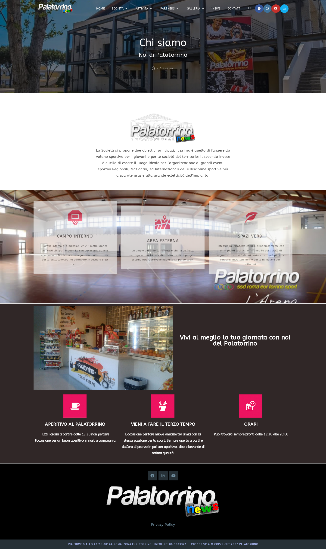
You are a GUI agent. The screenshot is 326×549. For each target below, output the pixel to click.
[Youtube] (173, 475)
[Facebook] (259, 8)
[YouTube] (275, 8)
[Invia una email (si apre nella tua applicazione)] (284, 8)
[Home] (153, 68)
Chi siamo (167, 68)
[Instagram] (267, 8)
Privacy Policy (163, 525)
